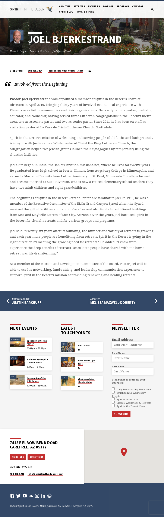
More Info (18, 456)
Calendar (137, 6)
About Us (64, 6)
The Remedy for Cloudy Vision (86, 380)
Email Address (122, 339)
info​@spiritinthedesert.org (45, 473)
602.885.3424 (35, 70)
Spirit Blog (66, 11)
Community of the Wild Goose (36, 379)
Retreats (79, 6)
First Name (118, 353)
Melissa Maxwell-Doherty (112, 302)
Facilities (94, 6)
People (23, 51)
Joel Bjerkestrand (62, 51)
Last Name (118, 366)
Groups (148, 51)
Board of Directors (39, 51)
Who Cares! (83, 345)
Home (13, 51)
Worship (108, 6)
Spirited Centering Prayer (37, 342)
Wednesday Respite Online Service (37, 361)
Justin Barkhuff (26, 302)
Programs (123, 6)
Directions (36, 456)
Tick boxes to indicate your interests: (128, 381)
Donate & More (85, 11)
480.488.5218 (17, 473)
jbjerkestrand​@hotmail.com (65, 70)
